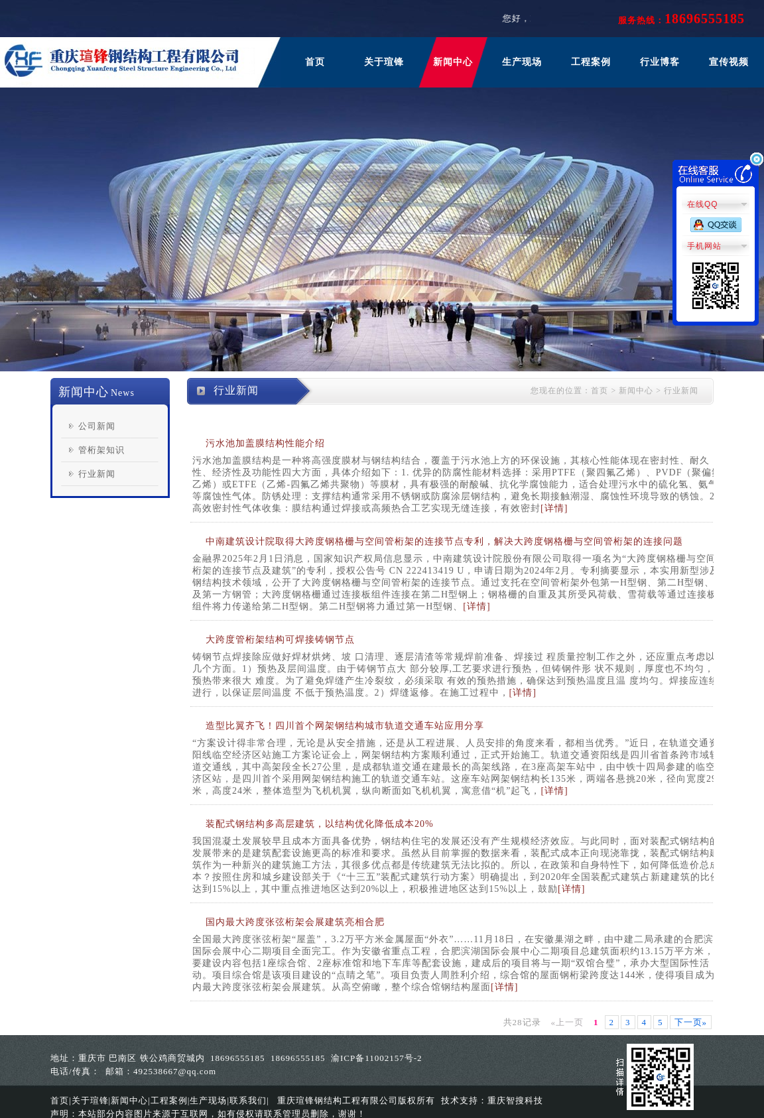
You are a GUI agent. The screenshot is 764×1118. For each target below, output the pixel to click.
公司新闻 (96, 426)
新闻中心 (453, 62)
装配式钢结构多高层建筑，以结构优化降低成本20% (320, 824)
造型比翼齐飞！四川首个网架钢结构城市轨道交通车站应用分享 (345, 726)
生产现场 (522, 62)
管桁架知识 (101, 450)
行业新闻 (96, 474)
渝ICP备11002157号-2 (376, 1058)
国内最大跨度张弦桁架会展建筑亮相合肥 (295, 922)
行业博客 (660, 62)
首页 (315, 62)
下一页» (691, 1022)
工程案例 (591, 62)
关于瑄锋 (384, 62)
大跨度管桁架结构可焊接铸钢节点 (280, 640)
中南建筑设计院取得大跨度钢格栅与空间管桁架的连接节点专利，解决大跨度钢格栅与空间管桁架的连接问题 (444, 541)
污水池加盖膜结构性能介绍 (265, 443)
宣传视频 (729, 62)
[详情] (554, 508)
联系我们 (248, 1100)
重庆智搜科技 (515, 1100)
